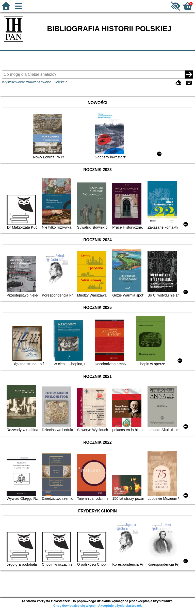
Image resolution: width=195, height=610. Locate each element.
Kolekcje (61, 82)
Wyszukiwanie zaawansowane (26, 82)
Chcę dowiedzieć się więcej (74, 605)
